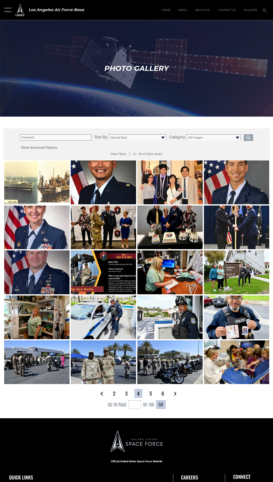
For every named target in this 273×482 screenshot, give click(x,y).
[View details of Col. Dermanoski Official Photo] (37, 272)
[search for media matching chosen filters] (248, 137)
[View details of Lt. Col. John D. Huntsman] (236, 182)
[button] (7, 10)
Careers (189, 477)
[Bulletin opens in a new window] (250, 10)
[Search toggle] (265, 9)
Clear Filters (118, 154)
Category (177, 137)
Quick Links (21, 477)
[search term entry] (55, 137)
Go (161, 404)
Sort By (100, 137)
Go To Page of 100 (131, 405)
